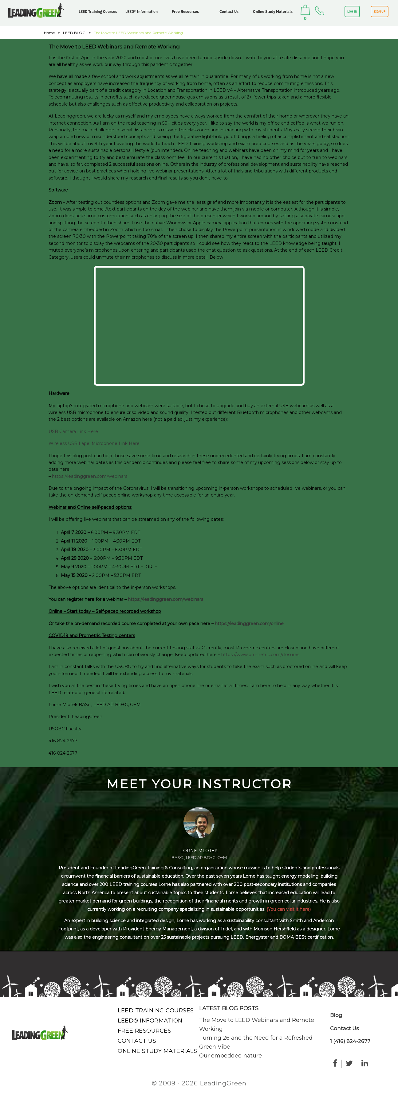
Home (49, 32)
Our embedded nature (230, 1055)
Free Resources (185, 11)
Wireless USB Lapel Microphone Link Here (94, 443)
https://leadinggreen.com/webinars (89, 476)
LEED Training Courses (98, 11)
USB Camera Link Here (73, 431)
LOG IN (352, 12)
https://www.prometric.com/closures (260, 654)
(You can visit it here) (288, 909)
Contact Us (228, 11)
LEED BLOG (74, 32)
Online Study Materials (273, 11)
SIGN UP (379, 12)
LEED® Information (141, 11)
